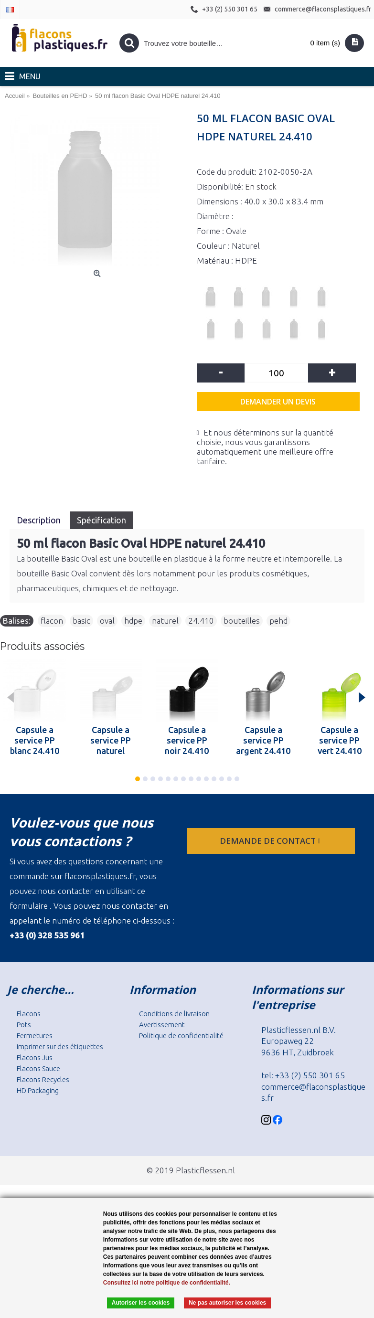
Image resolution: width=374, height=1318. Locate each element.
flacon (52, 620)
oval (107, 620)
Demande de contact (271, 840)
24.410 (201, 620)
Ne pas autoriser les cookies (227, 1302)
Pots (24, 1024)
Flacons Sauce (38, 1068)
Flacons (29, 1014)
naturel (165, 620)
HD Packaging (38, 1090)
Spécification (101, 520)
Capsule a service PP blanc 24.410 (34, 740)
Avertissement (162, 1024)
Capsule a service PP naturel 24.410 (110, 740)
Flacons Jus (35, 1057)
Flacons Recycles (43, 1079)
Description (40, 520)
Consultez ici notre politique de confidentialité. (166, 1282)
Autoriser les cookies (141, 1302)
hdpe (133, 620)
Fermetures (35, 1035)
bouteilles (242, 620)
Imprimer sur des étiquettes (60, 1046)
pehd (278, 620)
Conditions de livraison (174, 1014)
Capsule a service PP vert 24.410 (340, 740)
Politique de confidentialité (181, 1035)
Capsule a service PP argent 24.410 (263, 740)
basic (81, 620)
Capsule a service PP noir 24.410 (187, 740)
